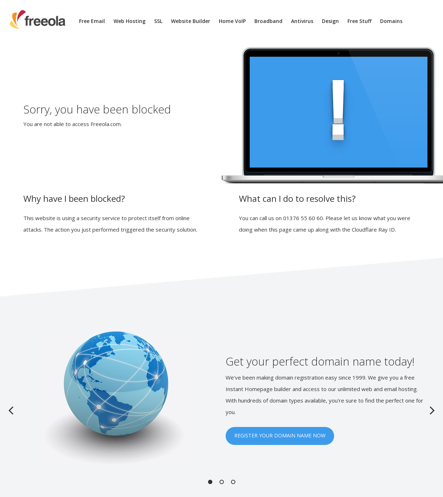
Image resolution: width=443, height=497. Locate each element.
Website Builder (190, 21)
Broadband (268, 21)
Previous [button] (11, 410)
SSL (158, 21)
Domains (391, 21)
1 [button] (210, 482)
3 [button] (233, 482)
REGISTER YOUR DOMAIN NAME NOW (280, 435)
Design (330, 21)
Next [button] (432, 410)
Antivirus (302, 21)
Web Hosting (130, 21)
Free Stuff (359, 21)
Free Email (92, 21)
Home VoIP (232, 21)
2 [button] (221, 482)
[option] (221, 399)
